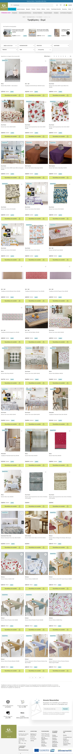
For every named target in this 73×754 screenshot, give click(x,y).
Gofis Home (28, 536)
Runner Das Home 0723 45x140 (56, 209)
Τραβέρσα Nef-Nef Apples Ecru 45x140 (10, 332)
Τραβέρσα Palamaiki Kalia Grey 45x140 (10, 455)
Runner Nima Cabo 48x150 (7, 496)
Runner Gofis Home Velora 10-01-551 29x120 (35, 538)
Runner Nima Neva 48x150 (55, 455)
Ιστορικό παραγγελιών (66, 739)
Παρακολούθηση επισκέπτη (66, 744)
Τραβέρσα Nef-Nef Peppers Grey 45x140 (58, 291)
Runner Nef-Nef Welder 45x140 (32, 332)
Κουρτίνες (64, 9)
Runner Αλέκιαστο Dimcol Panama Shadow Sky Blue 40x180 (36, 661)
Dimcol (50, 536)
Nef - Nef (27, 84)
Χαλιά (69, 9)
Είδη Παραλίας (12, 9)
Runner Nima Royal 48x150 (7, 373)
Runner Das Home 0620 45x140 (56, 332)
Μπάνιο (43, 9)
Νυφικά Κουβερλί (48, 12)
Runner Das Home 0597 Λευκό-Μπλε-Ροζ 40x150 (58, 86)
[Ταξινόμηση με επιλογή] (47, 56)
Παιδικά (33, 9)
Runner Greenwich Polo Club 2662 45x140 (11, 538)
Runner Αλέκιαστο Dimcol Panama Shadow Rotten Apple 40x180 (59, 661)
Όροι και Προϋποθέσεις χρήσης (44, 739)
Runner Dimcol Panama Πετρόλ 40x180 (34, 620)
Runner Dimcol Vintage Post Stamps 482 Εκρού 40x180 (60, 538)
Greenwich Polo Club (6, 536)
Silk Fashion (28, 166)
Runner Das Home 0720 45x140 (32, 250)
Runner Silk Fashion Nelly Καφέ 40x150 (34, 168)
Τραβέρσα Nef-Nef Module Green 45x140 (10, 291)
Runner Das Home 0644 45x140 (32, 414)
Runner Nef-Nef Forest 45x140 (56, 250)
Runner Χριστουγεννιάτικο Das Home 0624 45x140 (59, 127)
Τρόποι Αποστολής (45, 735)
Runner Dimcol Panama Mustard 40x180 (10, 661)
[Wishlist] (60, 5)
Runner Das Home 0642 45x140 (8, 414)
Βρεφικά (28, 9)
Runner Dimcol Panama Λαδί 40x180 (9, 620)
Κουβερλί (56, 12)
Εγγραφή (65, 709)
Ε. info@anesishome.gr (23, 749)
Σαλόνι (48, 9)
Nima (2, 84)
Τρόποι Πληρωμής (45, 734)
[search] (11, 5)
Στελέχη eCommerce (55, 736)
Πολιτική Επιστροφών (44, 742)
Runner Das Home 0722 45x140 (32, 209)
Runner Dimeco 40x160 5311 (31, 579)
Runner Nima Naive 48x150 (31, 455)
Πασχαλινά (14, 12)
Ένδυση (38, 9)
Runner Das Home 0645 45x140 (32, 373)
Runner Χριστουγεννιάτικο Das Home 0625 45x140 (35, 127)
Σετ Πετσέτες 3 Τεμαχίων (66, 12)
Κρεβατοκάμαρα (21, 9)
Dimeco (3, 577)
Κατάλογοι (32, 737)
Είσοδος (65, 735)
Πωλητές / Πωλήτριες (54, 739)
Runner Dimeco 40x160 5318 (7, 579)
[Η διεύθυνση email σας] (52, 709)
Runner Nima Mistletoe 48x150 (56, 373)
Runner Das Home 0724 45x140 (8, 250)
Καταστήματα (33, 738)
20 (70, 56)
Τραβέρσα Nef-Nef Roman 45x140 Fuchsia (35, 85)
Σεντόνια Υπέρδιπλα (37, 12)
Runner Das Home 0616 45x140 (8, 127)
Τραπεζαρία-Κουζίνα (56, 9)
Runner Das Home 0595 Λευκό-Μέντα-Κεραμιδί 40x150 (12, 168)
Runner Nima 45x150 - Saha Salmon (9, 85)
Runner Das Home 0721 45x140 (8, 209)
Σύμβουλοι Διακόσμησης (55, 742)
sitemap (32, 740)
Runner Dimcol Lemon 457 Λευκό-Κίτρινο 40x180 (60, 579)
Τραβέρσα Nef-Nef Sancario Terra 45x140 (34, 291)
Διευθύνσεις (65, 742)
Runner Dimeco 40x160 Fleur (55, 620)
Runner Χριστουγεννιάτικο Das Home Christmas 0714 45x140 (36, 497)
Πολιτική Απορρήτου (43, 745)
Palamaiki (51, 412)
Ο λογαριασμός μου (67, 737)
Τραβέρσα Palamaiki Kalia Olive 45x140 (58, 414)
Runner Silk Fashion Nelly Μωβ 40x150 (58, 168)
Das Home (51, 84)
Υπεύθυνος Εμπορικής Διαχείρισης (54, 745)
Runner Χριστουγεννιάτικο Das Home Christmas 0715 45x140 (60, 497)
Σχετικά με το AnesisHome (33, 734)
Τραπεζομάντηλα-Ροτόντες (25, 12)
